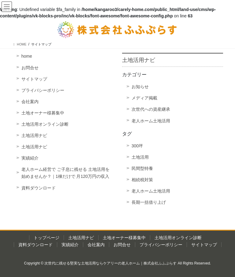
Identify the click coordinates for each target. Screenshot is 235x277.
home (26, 56)
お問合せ (30, 67)
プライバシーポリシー (42, 90)
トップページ (46, 237)
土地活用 (140, 157)
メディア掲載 (144, 97)
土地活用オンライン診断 (45, 124)
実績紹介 (30, 158)
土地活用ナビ (34, 135)
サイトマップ (34, 79)
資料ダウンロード (38, 187)
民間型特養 (142, 168)
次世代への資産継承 (151, 109)
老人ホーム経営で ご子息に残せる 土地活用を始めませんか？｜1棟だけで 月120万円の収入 (65, 173)
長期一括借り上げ (149, 202)
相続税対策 (142, 179)
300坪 (137, 145)
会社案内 (30, 101)
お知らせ (140, 86)
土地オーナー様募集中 (42, 112)
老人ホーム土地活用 (151, 120)
